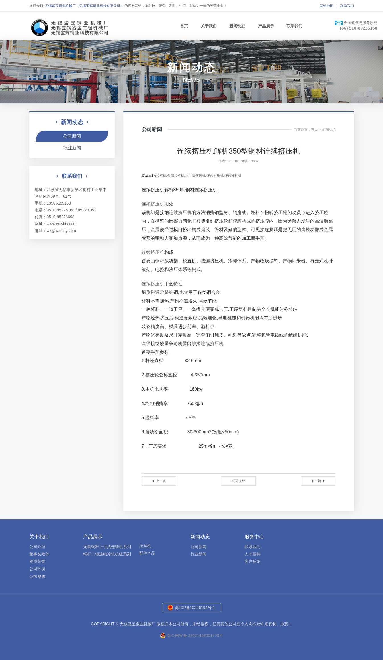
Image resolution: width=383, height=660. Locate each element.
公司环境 (37, 569)
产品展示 (266, 26)
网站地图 (326, 6)
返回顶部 (238, 481)
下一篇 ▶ (318, 481)
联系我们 (347, 6)
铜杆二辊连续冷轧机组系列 (107, 554)
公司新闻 (72, 136)
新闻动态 (237, 26)
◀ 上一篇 (158, 481)
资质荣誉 (37, 561)
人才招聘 (253, 554)
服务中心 (254, 536)
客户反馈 (253, 561)
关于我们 (209, 26)
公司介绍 (37, 546)
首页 (184, 26)
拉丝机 (145, 545)
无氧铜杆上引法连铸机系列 (107, 546)
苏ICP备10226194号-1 (195, 607)
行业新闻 (72, 147)
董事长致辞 (39, 554)
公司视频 (37, 576)
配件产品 (147, 553)
